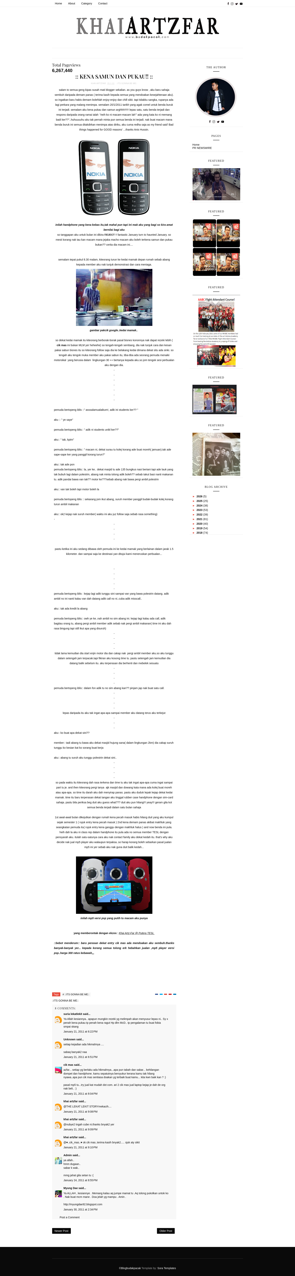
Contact (102, 3)
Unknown (70, 1039)
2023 (199, 509)
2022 (199, 514)
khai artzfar (71, 1101)
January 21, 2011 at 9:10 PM (81, 1147)
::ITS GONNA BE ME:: (126, 83)
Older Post (165, 1230)
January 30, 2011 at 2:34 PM (81, 1209)
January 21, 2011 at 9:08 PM (81, 1111)
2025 (199, 500)
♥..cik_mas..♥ (74, 1142)
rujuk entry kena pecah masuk (97, 822)
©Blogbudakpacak (130, 1268)
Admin (68, 1155)
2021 (199, 519)
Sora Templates (166, 1268)
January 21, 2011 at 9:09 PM (81, 1129)
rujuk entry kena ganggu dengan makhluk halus (113, 827)
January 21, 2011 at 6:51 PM (81, 1056)
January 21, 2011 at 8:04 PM (81, 1093)
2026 (199, 496)
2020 (199, 523)
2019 (199, 528)
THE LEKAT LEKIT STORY (82, 1106)
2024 (199, 505)
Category (86, 3)
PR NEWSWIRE (202, 147)
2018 (199, 532)
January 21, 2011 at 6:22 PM (81, 1031)
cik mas (120, 943)
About (71, 3)
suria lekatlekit (73, 1013)
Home (58, 3)
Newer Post (61, 1230)
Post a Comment (70, 1217)
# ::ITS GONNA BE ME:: (76, 994)
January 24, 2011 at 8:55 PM (81, 1180)
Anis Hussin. (141, 129)
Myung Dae (71, 1188)
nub (68, 1124)
